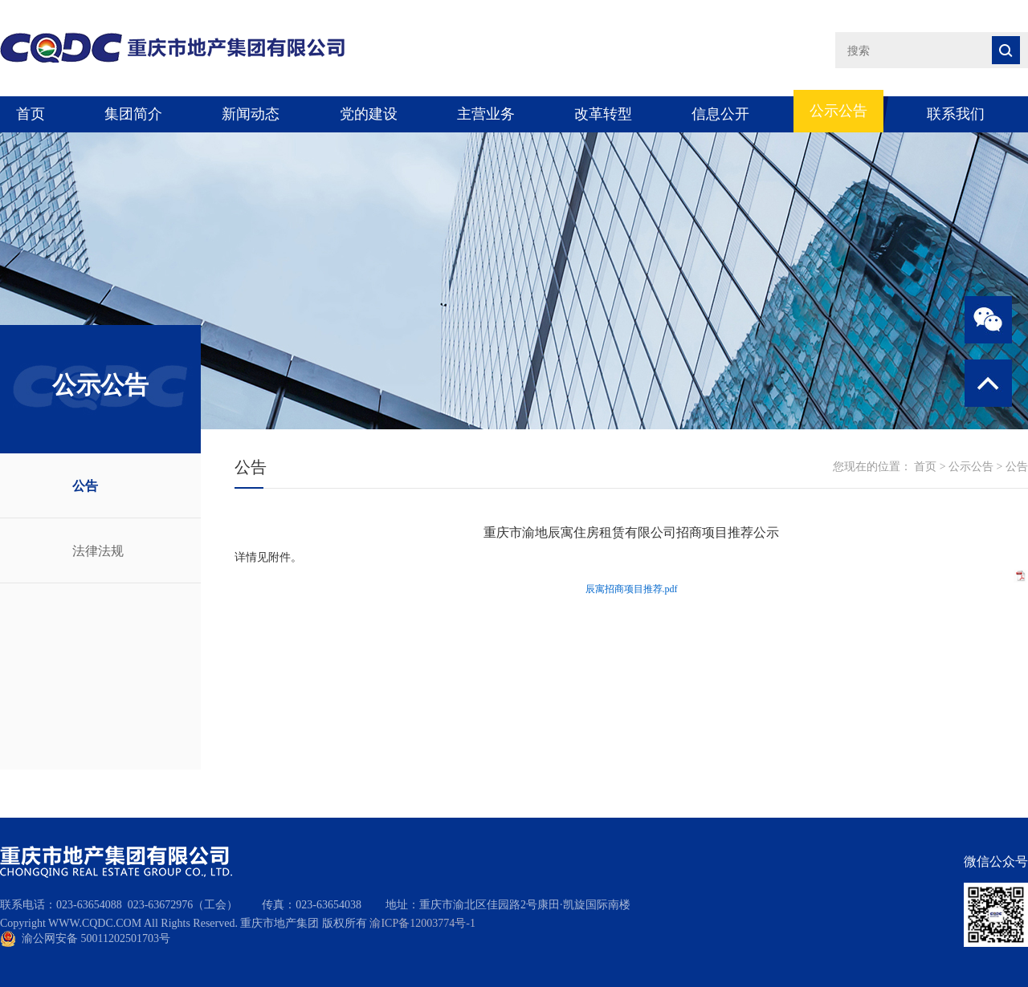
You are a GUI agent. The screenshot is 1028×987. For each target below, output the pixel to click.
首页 (30, 114)
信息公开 (720, 114)
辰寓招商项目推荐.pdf (631, 589)
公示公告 (838, 111)
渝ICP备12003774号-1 (422, 923)
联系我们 (956, 114)
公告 (85, 486)
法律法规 (98, 551)
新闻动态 (250, 114)
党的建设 (369, 114)
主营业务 (486, 114)
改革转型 (603, 114)
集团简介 (133, 114)
